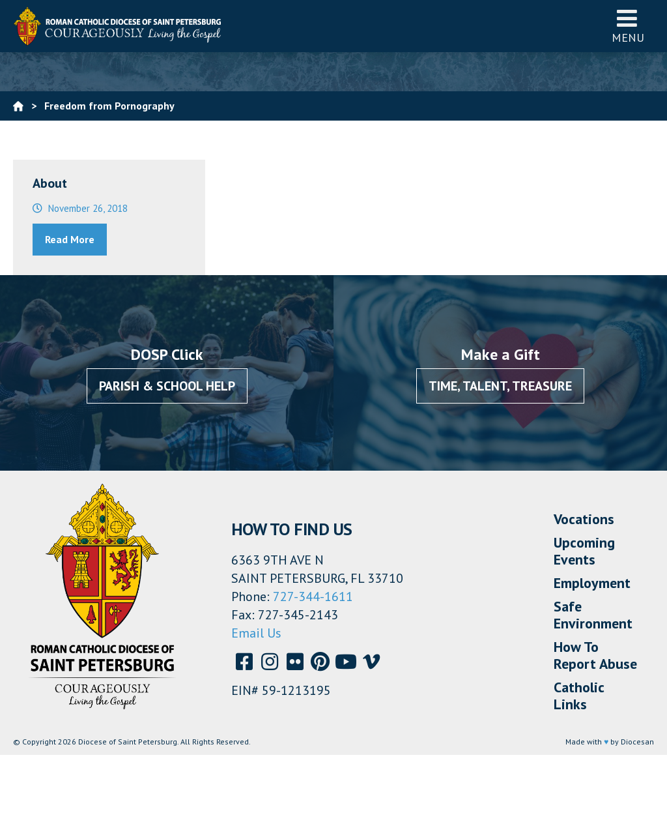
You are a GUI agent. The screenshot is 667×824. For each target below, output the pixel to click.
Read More (69, 239)
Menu (628, 26)
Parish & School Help (167, 385)
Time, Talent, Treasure (500, 385)
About (50, 183)
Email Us (256, 633)
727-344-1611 (313, 596)
